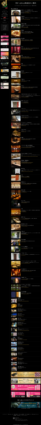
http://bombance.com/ (23, 125)
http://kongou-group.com (20, 311)
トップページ (5, 10)
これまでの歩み (5, 25)
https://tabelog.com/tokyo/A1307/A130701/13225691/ (27, 171)
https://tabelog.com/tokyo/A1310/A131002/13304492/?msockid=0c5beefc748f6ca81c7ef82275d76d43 (27, 162)
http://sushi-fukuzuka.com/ (24, 202)
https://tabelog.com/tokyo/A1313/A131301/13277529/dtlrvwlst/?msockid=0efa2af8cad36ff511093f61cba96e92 (28, 57)
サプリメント (5, 22)
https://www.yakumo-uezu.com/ (24, 234)
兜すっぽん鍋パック (5, 16)
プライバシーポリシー (24, 415)
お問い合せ (4, 29)
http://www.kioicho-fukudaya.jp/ (24, 27)
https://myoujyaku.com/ (23, 65)
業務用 (5, 20)
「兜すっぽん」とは (5, 11)
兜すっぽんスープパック (4, 18)
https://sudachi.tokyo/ (23, 131)
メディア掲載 (4, 26)
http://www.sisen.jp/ (23, 241)
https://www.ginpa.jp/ (20, 306)
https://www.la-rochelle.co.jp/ (24, 248)
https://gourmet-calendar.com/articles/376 (25, 139)
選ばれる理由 (5, 13)
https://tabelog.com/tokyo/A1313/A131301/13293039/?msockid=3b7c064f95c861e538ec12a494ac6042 (27, 49)
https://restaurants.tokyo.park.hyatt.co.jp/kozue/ (26, 147)
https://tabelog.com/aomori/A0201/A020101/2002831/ (23, 344)
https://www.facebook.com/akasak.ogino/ (25, 19)
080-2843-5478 (6, 72)
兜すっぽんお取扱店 (5, 14)
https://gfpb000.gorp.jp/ (23, 211)
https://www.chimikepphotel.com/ (25, 287)
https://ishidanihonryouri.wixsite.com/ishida (22, 339)
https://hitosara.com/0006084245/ (21, 320)
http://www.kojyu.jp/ (27, 12)
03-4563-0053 (28, 408)
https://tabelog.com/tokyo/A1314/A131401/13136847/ (27, 40)
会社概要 (15, 415)
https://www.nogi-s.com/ (24, 81)
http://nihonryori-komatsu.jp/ (24, 279)
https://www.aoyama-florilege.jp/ (24, 111)
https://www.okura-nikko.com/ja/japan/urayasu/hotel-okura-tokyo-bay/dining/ (29, 156)
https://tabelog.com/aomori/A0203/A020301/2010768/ (23, 330)
